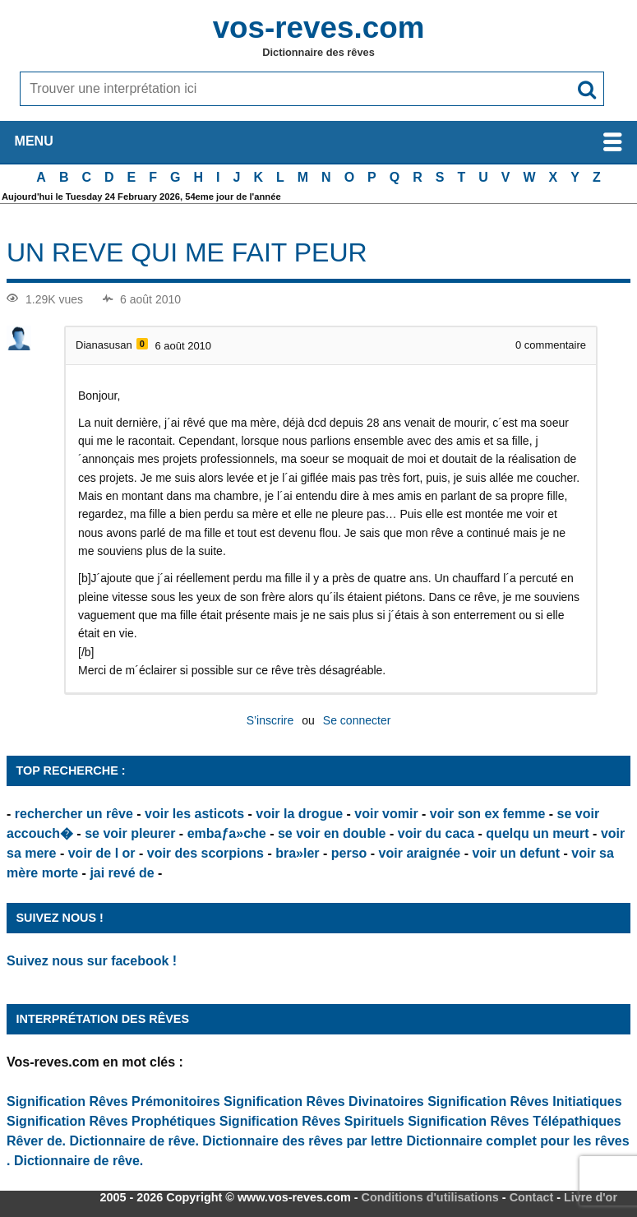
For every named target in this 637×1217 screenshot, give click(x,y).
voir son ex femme (488, 814)
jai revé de (122, 873)
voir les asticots (194, 814)
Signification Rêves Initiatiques (524, 1101)
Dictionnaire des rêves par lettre (302, 1141)
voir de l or (102, 853)
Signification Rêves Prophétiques (111, 1121)
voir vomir (386, 814)
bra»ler (297, 853)
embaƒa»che (226, 833)
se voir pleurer (130, 833)
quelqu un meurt (537, 833)
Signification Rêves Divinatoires (324, 1101)
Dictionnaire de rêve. (134, 1141)
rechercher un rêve (74, 814)
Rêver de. (36, 1141)
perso (349, 853)
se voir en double (332, 833)
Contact (532, 1197)
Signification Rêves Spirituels (311, 1121)
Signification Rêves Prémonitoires (113, 1101)
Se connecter (357, 720)
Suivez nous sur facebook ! (92, 961)
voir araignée (420, 853)
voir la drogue (299, 814)
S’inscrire (270, 720)
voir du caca (436, 833)
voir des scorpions (205, 853)
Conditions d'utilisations (430, 1197)
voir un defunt (516, 853)
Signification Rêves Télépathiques (514, 1121)
